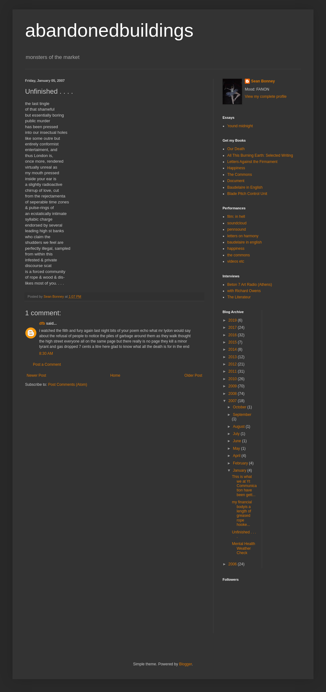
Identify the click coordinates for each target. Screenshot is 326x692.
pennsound (236, 229)
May (237, 448)
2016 (233, 335)
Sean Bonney (263, 81)
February (241, 463)
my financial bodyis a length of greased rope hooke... (242, 513)
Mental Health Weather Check (243, 548)
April (237, 455)
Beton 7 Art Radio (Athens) (249, 284)
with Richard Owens (244, 291)
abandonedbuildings (109, 30)
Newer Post (36, 375)
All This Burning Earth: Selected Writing (260, 155)
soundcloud (236, 223)
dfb (42, 323)
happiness (235, 248)
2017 (233, 327)
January (240, 470)
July (237, 434)
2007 (233, 401)
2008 (233, 393)
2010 (233, 379)
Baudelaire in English (245, 187)
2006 (233, 564)
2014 (233, 349)
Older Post (193, 375)
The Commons (239, 174)
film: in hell (236, 216)
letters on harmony (242, 236)
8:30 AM (46, 353)
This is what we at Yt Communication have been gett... (244, 485)
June (237, 441)
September (242, 414)
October (240, 407)
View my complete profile (266, 96)
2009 (233, 386)
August (239, 426)
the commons (238, 255)
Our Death (235, 149)
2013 (233, 357)
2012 (233, 364)
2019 (233, 320)
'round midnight (240, 126)
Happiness (236, 168)
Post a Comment (47, 364)
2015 (233, 342)
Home (115, 375)
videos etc (235, 261)
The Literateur (239, 297)
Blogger (185, 664)
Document (235, 181)
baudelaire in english (244, 242)
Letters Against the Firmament (252, 162)
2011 (233, 371)
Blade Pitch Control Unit (247, 193)
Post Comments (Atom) (67, 384)
